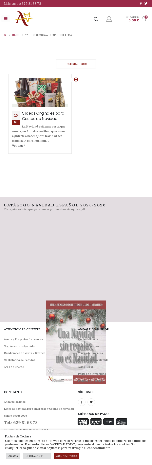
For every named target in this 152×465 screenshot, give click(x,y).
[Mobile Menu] (5, 18)
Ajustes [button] (13, 455)
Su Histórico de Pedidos (19, 360)
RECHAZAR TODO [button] (37, 455)
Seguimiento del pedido (19, 346)
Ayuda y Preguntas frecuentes (23, 339)
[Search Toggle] (96, 19)
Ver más (18, 145)
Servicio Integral (89, 346)
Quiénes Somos (88, 339)
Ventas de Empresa (90, 353)
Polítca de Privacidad (92, 373)
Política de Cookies (90, 380)
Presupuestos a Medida (93, 360)
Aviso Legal (85, 366)
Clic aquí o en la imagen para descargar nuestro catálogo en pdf (44, 209)
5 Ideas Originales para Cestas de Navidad (43, 115)
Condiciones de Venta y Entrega (24, 353)
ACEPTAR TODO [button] (66, 455)
